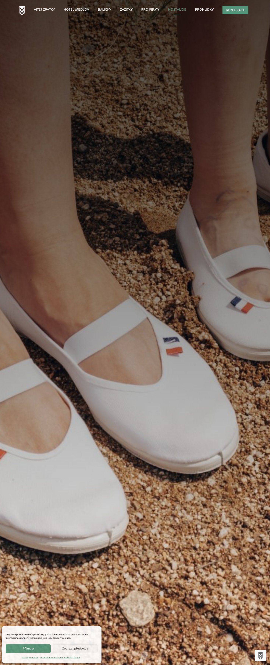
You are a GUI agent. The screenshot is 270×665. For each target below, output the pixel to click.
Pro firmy (149, 9)
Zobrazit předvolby (75, 648)
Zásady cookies (30, 657)
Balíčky (108, 9)
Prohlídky (198, 9)
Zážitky (127, 9)
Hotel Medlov (82, 9)
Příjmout (28, 648)
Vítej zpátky (53, 9)
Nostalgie (174, 9)
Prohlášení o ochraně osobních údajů (60, 657)
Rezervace (226, 10)
